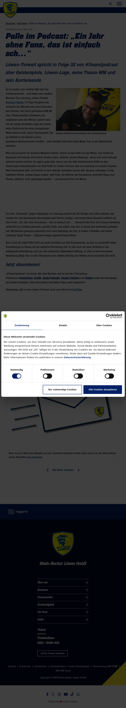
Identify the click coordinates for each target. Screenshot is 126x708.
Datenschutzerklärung (77, 357)
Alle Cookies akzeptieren (103, 389)
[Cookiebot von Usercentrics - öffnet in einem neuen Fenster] (108, 316)
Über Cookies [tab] (104, 325)
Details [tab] (63, 325)
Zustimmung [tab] (22, 325)
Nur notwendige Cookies (62, 389)
